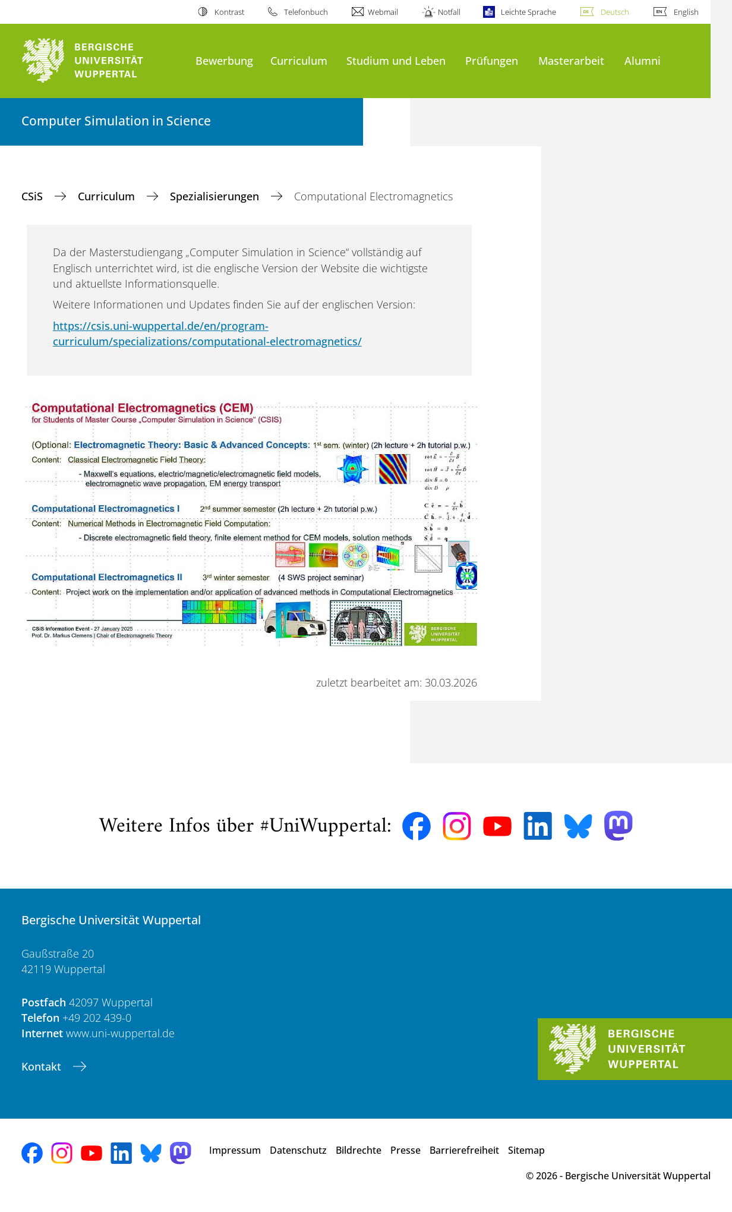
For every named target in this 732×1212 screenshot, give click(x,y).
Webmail (383, 12)
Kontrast (229, 12)
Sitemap (526, 1150)
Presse (405, 1150)
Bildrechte (358, 1150)
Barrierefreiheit (464, 1150)
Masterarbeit (571, 60)
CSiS (33, 196)
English (686, 12)
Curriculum (298, 60)
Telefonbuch (306, 12)
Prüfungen (491, 60)
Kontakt (42, 1066)
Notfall (449, 12)
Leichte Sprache (528, 12)
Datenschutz (298, 1150)
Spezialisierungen (216, 196)
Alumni (642, 60)
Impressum (235, 1150)
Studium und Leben (396, 60)
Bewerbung (224, 60)
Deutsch (615, 12)
